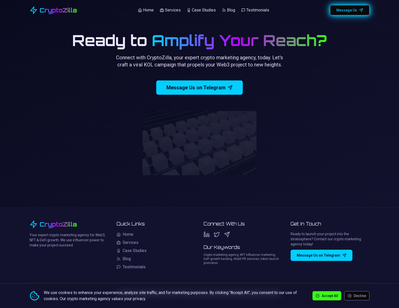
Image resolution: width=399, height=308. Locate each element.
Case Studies (201, 10)
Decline (357, 296)
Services (170, 10)
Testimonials (255, 10)
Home (146, 10)
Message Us (349, 10)
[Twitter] (217, 234)
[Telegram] (227, 234)
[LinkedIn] (207, 234)
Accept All (327, 296)
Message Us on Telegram (199, 88)
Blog (228, 10)
